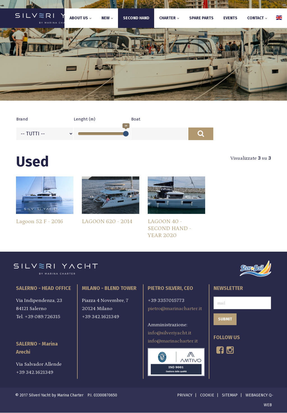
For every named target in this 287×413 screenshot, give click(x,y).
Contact (257, 18)
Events (230, 18)
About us (81, 18)
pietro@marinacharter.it (175, 307)
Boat (135, 119)
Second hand (136, 18)
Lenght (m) (84, 119)
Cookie (207, 394)
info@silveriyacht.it (169, 332)
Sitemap (230, 394)
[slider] (126, 133)
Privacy (184, 394)
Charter (169, 18)
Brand (22, 119)
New (107, 18)
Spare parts (201, 18)
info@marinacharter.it (173, 340)
